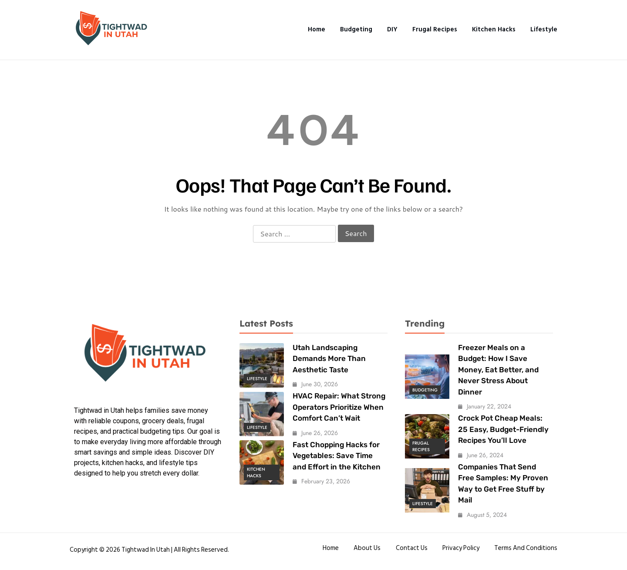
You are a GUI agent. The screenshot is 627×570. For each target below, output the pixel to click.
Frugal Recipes (434, 29)
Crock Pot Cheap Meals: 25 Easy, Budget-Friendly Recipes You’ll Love (503, 429)
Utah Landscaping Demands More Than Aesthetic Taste (329, 358)
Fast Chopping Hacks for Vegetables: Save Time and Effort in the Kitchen (337, 455)
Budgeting (356, 29)
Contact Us (411, 548)
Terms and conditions (525, 548)
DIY (392, 29)
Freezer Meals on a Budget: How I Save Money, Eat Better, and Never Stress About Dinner (498, 369)
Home (315, 29)
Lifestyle (543, 29)
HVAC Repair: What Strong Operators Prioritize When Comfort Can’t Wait (339, 406)
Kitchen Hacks (494, 29)
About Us (367, 548)
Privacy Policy (460, 548)
